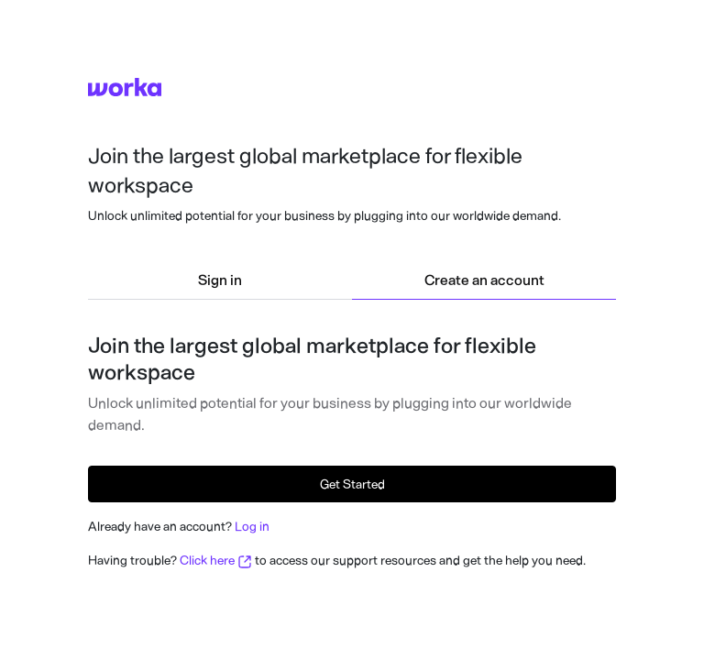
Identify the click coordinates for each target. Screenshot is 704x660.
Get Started (352, 484)
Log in (252, 526)
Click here (216, 560)
